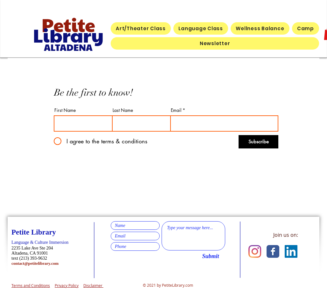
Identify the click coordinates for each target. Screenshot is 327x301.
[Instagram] (254, 251)
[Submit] (210, 256)
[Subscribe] (258, 141)
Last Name (123, 110)
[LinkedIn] (291, 251)
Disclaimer (93, 285)
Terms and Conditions (30, 285)
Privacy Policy (67, 285)
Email (176, 110)
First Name (65, 110)
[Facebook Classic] (273, 251)
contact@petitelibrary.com (35, 263)
